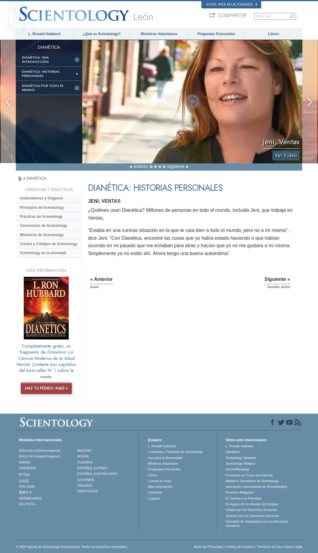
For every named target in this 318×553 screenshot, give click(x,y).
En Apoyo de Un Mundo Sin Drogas (251, 504)
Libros (273, 34)
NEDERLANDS (30, 498)
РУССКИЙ (27, 486)
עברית (24, 474)
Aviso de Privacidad (208, 546)
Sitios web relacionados (231, 4)
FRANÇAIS (27, 468)
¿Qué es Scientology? (102, 34)
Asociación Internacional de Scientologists (256, 486)
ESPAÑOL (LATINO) (92, 468)
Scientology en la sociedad (43, 253)
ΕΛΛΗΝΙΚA (85, 480)
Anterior (140, 166)
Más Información (160, 486)
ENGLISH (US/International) (39, 450)
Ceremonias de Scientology (43, 225)
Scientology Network (240, 458)
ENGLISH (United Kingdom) (39, 456)
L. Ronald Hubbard (44, 34)
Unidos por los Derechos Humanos (251, 510)
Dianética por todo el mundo (42, 87)
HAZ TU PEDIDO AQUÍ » (46, 388)
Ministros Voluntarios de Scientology (252, 481)
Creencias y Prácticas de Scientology (175, 452)
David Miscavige (237, 469)
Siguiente (175, 166)
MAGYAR (84, 450)
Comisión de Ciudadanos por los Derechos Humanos (256, 523)
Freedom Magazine (239, 492)
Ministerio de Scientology (41, 235)
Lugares (154, 498)
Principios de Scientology (42, 207)
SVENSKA (85, 462)
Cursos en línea (159, 481)
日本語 (24, 481)
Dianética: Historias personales (41, 73)
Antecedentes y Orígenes (41, 198)
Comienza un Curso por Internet (249, 475)
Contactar (155, 492)
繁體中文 (25, 492)
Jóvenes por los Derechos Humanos (252, 516)
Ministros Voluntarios (159, 34)
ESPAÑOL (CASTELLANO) (97, 474)
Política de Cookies (240, 546)
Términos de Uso (269, 546)
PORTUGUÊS (87, 491)
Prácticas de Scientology (41, 216)
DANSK (24, 462)
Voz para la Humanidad (165, 458)
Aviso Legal (293, 546)
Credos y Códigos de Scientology (48, 244)
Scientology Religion (240, 463)
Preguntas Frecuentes (216, 34)
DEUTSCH (27, 504)
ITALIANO (84, 485)
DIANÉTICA (36, 178)
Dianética (232, 452)
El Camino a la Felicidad (243, 498)
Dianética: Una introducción (35, 59)
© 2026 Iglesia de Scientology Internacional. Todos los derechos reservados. (72, 546)
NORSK (83, 456)
